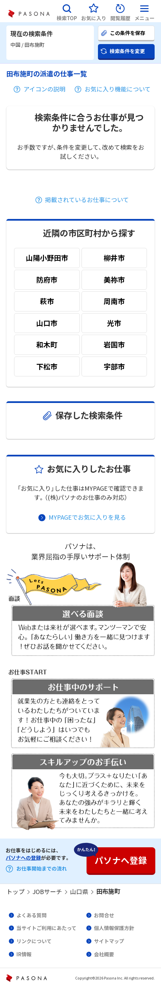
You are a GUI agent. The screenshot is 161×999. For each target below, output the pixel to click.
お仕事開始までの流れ (41, 868)
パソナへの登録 (23, 857)
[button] (67, 11)
